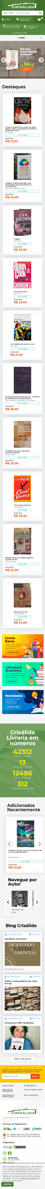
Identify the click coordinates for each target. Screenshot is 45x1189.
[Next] (41, 60)
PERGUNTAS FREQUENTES (7, 1090)
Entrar (6, 19)
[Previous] (3, 60)
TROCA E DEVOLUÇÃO (33, 1090)
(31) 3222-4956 (20, 33)
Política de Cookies (28, 1178)
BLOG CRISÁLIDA (31, 1095)
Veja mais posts (22, 1059)
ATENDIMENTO (30, 1086)
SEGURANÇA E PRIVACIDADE (8, 1096)
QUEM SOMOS (8, 1086)
